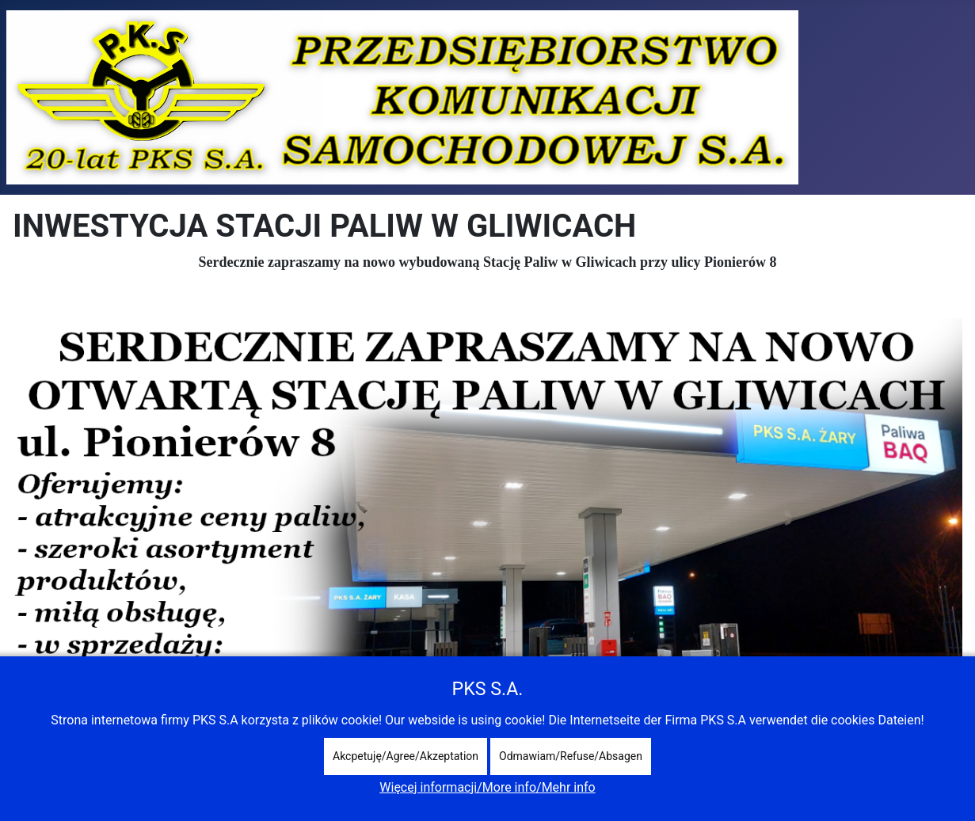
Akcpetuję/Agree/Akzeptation (405, 756)
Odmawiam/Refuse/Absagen (570, 756)
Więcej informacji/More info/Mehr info (487, 787)
